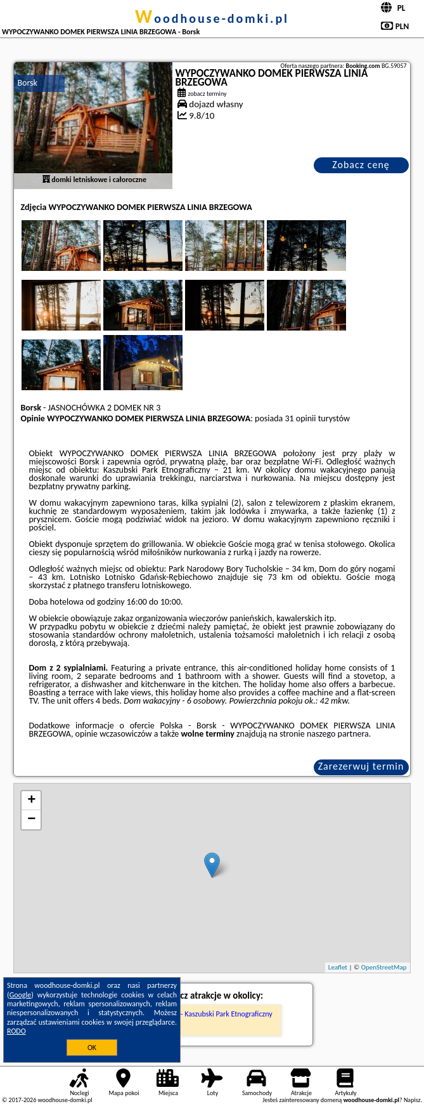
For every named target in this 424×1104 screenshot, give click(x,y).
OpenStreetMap (384, 967)
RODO (16, 1031)
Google (21, 994)
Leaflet (337, 967)
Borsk (27, 82)
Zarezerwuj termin (361, 766)
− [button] (31, 819)
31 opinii (300, 418)
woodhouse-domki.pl (212, 18)
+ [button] (31, 800)
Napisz (412, 1100)
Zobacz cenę (361, 165)
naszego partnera (338, 733)
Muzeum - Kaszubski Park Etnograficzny (212, 1013)
